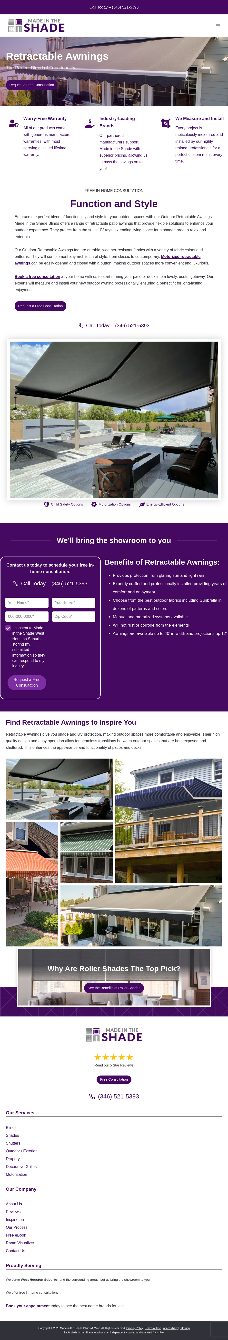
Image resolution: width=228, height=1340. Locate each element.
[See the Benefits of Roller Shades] (114, 989)
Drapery (13, 1159)
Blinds (11, 1128)
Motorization (16, 1174)
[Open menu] (217, 25)
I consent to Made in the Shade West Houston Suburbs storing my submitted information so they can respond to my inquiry (28, 648)
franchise (158, 1332)
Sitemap (184, 1328)
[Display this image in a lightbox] (59, 790)
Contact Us (15, 1251)
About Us (14, 1204)
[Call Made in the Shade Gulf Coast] (114, 326)
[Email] (73, 604)
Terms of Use (153, 1328)
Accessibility (170, 1328)
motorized (145, 618)
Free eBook (16, 1235)
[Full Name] (27, 604)
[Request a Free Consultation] (40, 307)
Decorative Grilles (21, 1167)
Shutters (13, 1143)
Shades (12, 1135)
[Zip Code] (73, 618)
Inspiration (15, 1220)
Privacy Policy (134, 1328)
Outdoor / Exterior (21, 1151)
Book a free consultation (37, 277)
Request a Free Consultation (26, 684)
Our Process (17, 1227)
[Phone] (27, 618)
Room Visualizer (20, 1243)
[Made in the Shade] (114, 1036)
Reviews (13, 1212)
